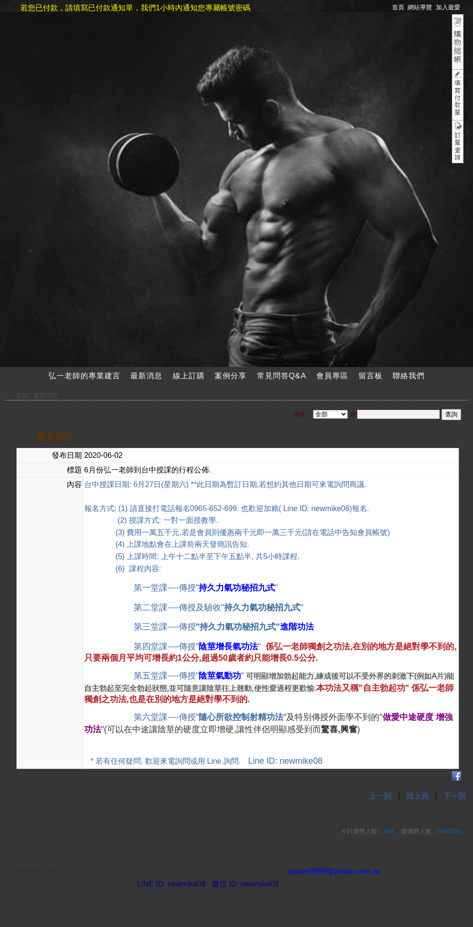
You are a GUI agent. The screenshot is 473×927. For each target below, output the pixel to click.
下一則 (454, 796)
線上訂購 (189, 376)
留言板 (371, 376)
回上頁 (417, 796)
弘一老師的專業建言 (84, 376)
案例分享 (231, 376)
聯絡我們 (409, 376)
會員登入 (329, 112)
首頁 (22, 395)
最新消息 (146, 376)
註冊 (354, 112)
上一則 (380, 796)
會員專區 (332, 376)
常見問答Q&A (281, 376)
